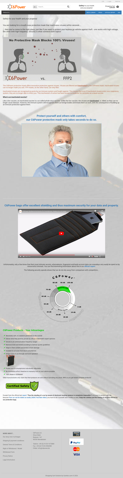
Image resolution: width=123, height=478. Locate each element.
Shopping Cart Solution (53, 476)
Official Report (110, 12)
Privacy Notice (8, 456)
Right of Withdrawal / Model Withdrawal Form (12, 450)
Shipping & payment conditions (13, 441)
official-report (89, 266)
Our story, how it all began (11, 437)
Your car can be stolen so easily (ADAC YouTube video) (28, 397)
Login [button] (109, 1)
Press (100, 12)
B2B (119, 12)
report (24, 395)
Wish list (117, 1)
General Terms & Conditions (12, 444)
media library (91, 12)
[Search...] (35, 6)
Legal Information (9, 460)
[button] (102, 1)
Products (6, 12)
